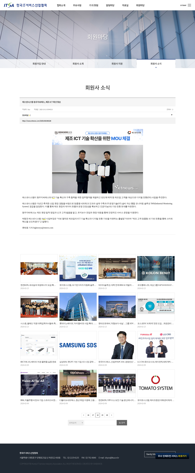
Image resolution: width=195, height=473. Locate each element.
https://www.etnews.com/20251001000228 (36, 121)
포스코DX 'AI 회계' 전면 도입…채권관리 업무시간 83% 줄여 (162, 323)
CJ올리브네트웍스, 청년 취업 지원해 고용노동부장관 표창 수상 (86, 400)
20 (107, 415)
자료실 (125, 5)
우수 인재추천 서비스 (172, 456)
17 (93, 415)
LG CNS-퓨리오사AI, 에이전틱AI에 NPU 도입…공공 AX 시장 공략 (165, 362)
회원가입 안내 (39, 63)
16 (88, 415)
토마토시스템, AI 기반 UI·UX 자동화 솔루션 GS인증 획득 (83, 285)
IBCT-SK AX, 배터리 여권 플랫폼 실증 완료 (38, 362)
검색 (123, 423)
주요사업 (77, 5)
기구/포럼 (93, 5)
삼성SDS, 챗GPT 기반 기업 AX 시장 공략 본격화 (80, 362)
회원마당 (140, 5)
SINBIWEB (97, 463)
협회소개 (61, 5)
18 (97, 415)
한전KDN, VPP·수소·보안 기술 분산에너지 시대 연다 (120, 400)
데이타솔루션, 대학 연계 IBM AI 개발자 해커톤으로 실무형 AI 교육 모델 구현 (130, 285)
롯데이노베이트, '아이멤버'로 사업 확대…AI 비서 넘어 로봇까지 (86, 323)
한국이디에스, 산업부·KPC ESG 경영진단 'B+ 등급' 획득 (121, 362)
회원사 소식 (156, 63)
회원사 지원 (117, 63)
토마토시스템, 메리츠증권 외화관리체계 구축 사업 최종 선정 (163, 400)
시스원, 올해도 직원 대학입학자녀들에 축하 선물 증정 (43, 323)
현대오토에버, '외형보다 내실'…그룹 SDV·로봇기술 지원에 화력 (125, 323)
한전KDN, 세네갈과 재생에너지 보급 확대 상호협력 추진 (44, 285)
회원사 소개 (78, 63)
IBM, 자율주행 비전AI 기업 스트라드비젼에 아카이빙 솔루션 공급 (48, 400)
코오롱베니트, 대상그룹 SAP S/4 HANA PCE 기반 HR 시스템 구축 (164, 285)
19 (102, 415)
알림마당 (110, 5)
